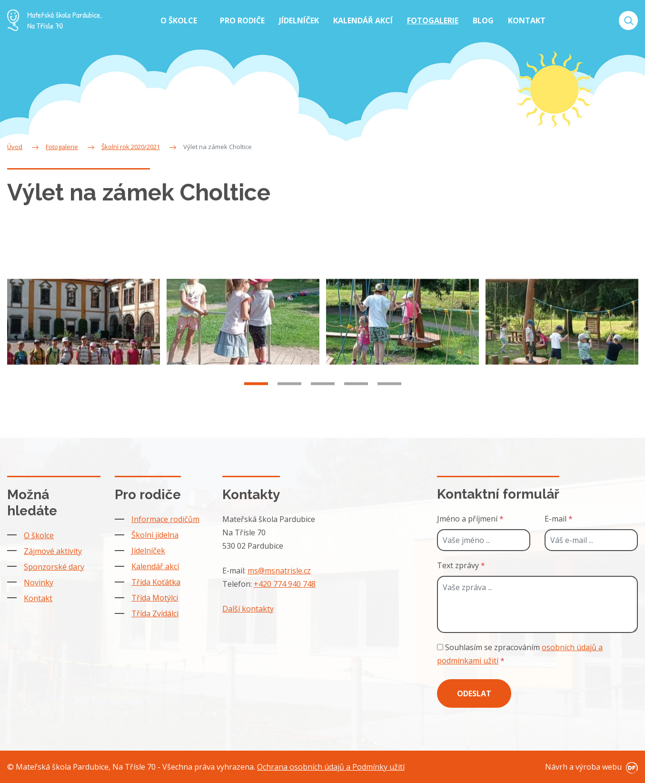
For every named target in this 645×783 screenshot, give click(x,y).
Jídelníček (148, 550)
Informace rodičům (165, 519)
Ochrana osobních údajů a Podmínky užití (331, 767)
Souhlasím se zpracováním (520, 654)
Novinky (38, 582)
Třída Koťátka (155, 582)
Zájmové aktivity (53, 551)
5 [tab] (389, 392)
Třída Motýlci (154, 597)
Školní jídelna (155, 535)
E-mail (559, 518)
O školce (39, 535)
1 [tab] (256, 392)
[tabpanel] (83, 331)
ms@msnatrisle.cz (279, 570)
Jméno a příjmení (470, 518)
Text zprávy (461, 565)
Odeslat (474, 693)
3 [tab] (323, 392)
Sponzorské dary (54, 567)
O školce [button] (179, 20)
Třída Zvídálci (155, 613)
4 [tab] (356, 392)
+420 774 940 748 (285, 584)
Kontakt (38, 598)
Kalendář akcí (155, 566)
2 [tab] (289, 392)
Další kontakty (248, 608)
